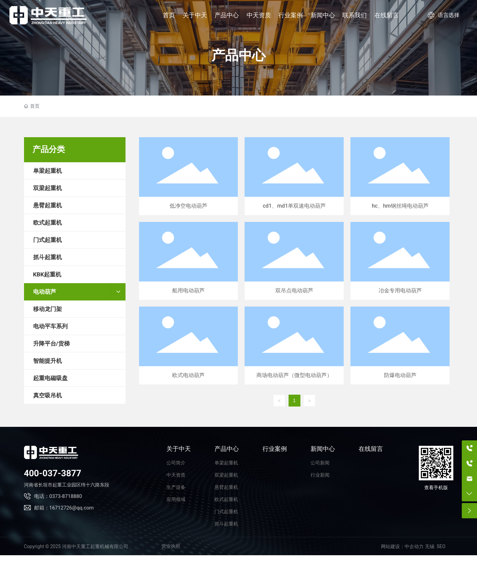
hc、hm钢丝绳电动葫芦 (400, 176)
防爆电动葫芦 (400, 345)
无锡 (429, 546)
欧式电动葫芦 (188, 345)
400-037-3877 (53, 473)
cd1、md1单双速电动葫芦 (294, 176)
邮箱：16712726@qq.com (64, 508)
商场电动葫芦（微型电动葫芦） (294, 345)
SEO (441, 546)
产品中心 (238, 55)
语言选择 (443, 15)
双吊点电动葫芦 (294, 261)
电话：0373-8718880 (58, 496)
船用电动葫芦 (188, 261)
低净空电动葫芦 (188, 176)
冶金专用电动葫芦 (400, 261)
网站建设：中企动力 (402, 546)
